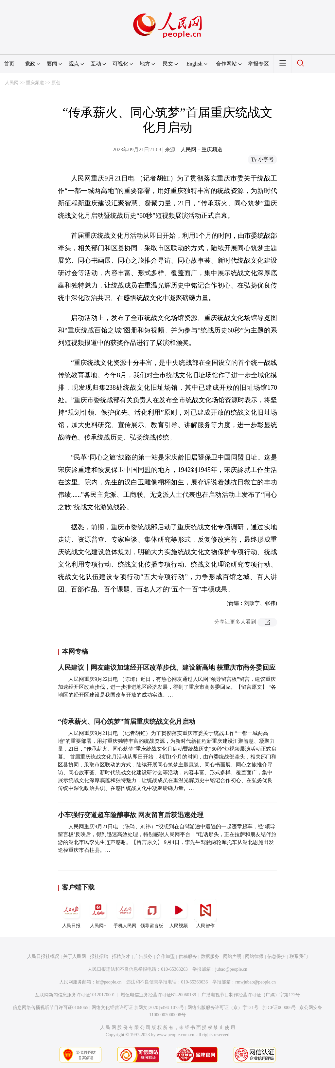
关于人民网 (74, 956)
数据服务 (210, 956)
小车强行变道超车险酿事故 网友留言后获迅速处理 (130, 814)
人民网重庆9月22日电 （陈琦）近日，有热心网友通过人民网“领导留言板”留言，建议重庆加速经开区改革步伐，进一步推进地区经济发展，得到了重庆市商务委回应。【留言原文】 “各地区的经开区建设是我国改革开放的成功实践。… (167, 687)
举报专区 (258, 63)
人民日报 (71, 913)
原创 (56, 82)
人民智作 (205, 913)
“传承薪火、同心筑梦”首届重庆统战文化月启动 (126, 721)
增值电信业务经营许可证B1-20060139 (158, 994)
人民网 (12, 82)
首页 (9, 63)
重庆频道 (35, 82)
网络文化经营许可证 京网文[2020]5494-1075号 (138, 1007)
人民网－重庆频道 (201, 149)
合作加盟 (165, 956)
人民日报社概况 (43, 956)
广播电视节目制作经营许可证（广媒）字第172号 (251, 994)
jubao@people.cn (231, 969)
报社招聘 (99, 956)
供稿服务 (188, 956)
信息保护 (276, 956)
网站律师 (254, 956)
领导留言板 (151, 913)
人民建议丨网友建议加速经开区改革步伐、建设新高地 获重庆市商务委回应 (166, 667)
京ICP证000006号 (279, 1007)
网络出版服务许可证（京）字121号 (222, 1007)
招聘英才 (121, 956)
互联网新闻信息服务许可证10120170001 (75, 994)
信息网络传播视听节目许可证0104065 (50, 1007)
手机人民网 (125, 913)
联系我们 (299, 956)
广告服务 (143, 956)
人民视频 (178, 913)
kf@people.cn (109, 982)
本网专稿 (75, 651)
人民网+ (98, 913)
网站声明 (232, 956)
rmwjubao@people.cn (255, 982)
